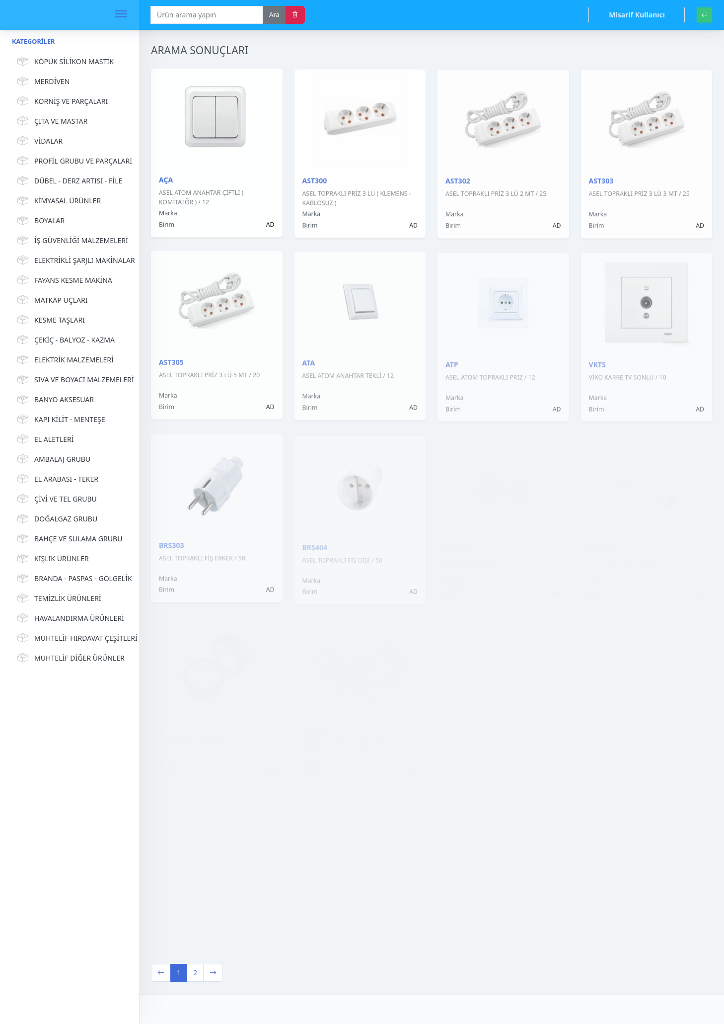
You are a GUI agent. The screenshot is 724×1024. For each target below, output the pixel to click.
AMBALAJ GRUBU (52, 459)
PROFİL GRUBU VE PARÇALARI (70, 161)
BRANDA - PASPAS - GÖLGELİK (70, 578)
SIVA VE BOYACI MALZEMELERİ (70, 379)
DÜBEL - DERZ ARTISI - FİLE (68, 180)
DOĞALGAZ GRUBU (55, 519)
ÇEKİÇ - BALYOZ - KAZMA (64, 340)
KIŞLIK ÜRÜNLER (51, 558)
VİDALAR (38, 141)
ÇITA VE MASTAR (50, 121)
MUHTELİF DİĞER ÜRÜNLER (69, 658)
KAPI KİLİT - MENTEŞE (59, 419)
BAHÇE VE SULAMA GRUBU (68, 538)
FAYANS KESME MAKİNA (63, 280)
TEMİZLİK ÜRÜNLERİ (57, 598)
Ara (274, 14)
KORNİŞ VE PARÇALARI (61, 101)
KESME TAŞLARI (49, 320)
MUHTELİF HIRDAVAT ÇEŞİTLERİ (70, 638)
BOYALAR (39, 220)
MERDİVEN (42, 81)
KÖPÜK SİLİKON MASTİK (64, 61)
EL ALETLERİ (44, 439)
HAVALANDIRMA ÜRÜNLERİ (69, 618)
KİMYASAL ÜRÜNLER (57, 200)
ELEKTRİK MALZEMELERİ (64, 359)
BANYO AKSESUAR (54, 399)
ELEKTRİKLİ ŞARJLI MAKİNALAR (70, 260)
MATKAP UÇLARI (51, 300)
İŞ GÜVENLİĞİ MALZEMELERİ (70, 240)
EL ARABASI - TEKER (56, 479)
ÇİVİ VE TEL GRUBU (55, 499)
